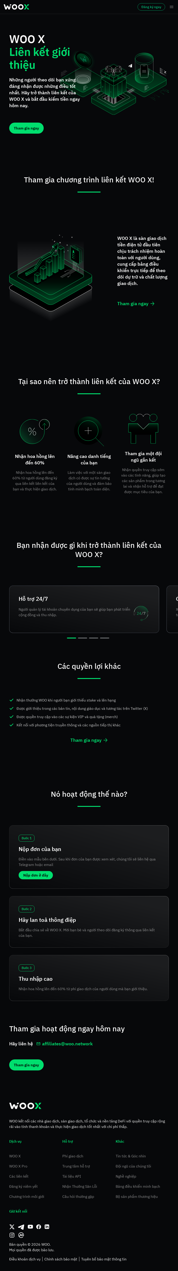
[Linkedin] (47, 1227)
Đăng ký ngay (151, 7)
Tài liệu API (71, 1176)
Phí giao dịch (72, 1156)
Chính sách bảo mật (60, 1259)
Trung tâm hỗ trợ (76, 1166)
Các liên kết (19, 1176)
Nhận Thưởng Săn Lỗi (79, 1186)
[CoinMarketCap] (21, 1235)
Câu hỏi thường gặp (78, 1196)
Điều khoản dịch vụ (24, 1259)
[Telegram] (21, 1227)
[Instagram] (12, 1235)
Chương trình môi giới (26, 1196)
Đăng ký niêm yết (23, 1186)
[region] (89, 612)
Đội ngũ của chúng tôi (133, 1166)
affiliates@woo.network (65, 1044)
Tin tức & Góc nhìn (131, 1156)
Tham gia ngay (26, 128)
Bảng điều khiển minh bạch (138, 1186)
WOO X (15, 1156)
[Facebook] (38, 1227)
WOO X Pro (18, 1166)
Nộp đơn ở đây (35, 875)
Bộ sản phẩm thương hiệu (137, 1196)
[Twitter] (12, 1227)
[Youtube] (30, 1227)
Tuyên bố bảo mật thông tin (103, 1259)
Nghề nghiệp (126, 1176)
